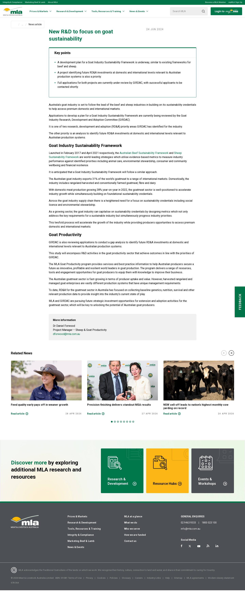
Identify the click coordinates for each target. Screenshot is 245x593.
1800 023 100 (209, 525)
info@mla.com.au (190, 531)
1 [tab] (112, 424)
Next (231, 355)
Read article (17, 416)
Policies (114, 580)
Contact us (130, 543)
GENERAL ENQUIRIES (193, 519)
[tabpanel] (46, 390)
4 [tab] (121, 424)
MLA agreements (195, 580)
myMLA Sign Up (235, 2)
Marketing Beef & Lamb (35, 2)
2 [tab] (115, 424)
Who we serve (132, 531)
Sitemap (178, 580)
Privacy (89, 580)
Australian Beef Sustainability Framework (144, 155)
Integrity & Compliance (12, 2)
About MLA (53, 2)
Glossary (126, 580)
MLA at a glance (133, 519)
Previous (224, 355)
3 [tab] (118, 424)
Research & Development (82, 525)
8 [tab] (133, 424)
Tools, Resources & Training (84, 531)
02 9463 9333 (188, 525)
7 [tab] (130, 424)
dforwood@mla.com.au (66, 336)
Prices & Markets (77, 519)
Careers (139, 580)
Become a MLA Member (215, 2)
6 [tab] (127, 424)
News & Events (76, 550)
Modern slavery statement (221, 580)
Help (167, 580)
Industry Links (154, 580)
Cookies (101, 580)
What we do (130, 525)
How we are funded (135, 537)
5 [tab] (124, 424)
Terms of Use (75, 580)
